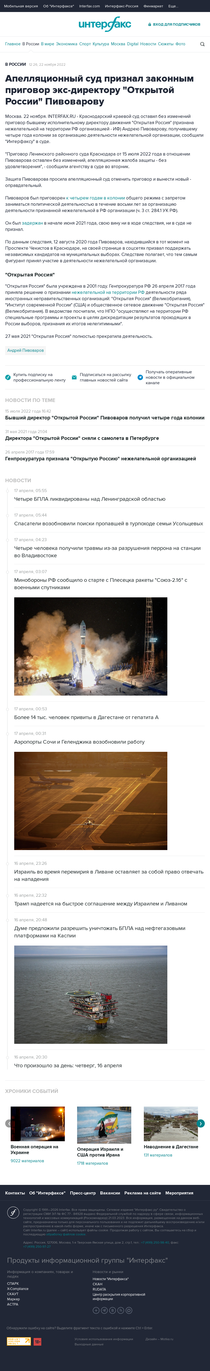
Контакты (15, 1193)
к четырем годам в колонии (95, 198)
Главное (13, 43)
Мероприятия (179, 1193)
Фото (180, 43)
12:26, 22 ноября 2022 (47, 64)
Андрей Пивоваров (25, 350)
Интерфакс (105, 24)
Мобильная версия (21, 6)
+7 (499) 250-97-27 (37, 1247)
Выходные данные (89, 1344)
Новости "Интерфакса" (111, 1279)
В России (30, 43)
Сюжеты (166, 43)
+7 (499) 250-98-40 (155, 1243)
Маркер (13, 1299)
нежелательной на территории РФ (109, 292)
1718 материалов (92, 1163)
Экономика (66, 43)
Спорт (85, 43)
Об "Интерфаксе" (58, 6)
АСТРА (12, 1304)
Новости (148, 43)
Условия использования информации (104, 1339)
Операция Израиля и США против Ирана (100, 1152)
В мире (47, 43)
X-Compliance (17, 1289)
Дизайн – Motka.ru (159, 1339)
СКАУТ (12, 1294)
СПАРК (13, 1283)
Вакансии (110, 1193)
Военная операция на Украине (34, 1149)
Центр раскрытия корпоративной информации (119, 1296)
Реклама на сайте (142, 1193)
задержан (32, 223)
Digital (132, 43)
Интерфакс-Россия (121, 6)
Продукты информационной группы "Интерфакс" (87, 1260)
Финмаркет (153, 6)
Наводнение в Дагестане (171, 1147)
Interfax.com (89, 6)
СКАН (97, 1284)
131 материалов (158, 1155)
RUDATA (99, 1289)
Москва (118, 43)
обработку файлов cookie (66, 1234)
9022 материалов (27, 1160)
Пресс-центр (83, 1193)
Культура (101, 43)
